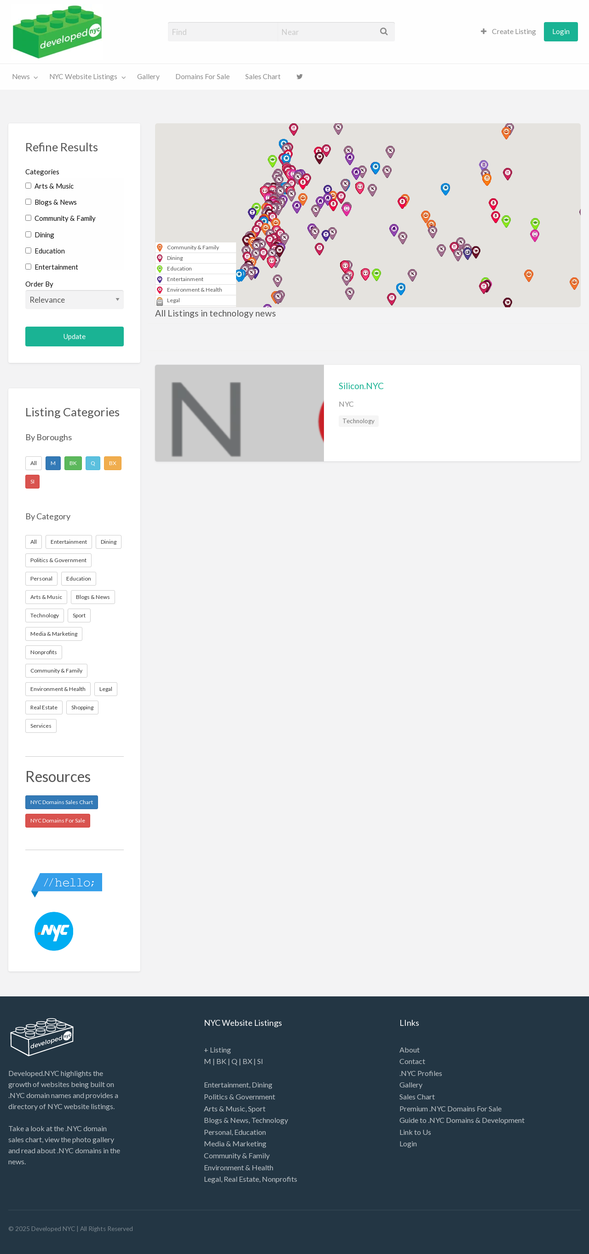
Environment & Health (58, 688)
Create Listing (508, 31)
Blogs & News (51, 202)
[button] (314, 233)
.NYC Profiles (420, 1073)
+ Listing (217, 1049)
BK (73, 463)
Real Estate (44, 707)
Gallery (148, 76)
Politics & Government (58, 560)
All (33, 463)
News (21, 76)
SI (32, 481)
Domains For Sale (202, 76)
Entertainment (51, 267)
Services (41, 725)
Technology (44, 615)
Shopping (82, 707)
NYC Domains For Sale (57, 820)
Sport (79, 615)
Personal (41, 578)
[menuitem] (508, 31)
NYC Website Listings (83, 76)
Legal (105, 688)
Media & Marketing (53, 633)
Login (561, 31)
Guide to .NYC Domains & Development (462, 1120)
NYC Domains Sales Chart (61, 802)
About (409, 1049)
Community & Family (60, 218)
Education (45, 251)
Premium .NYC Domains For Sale (450, 1108)
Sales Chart (263, 76)
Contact (412, 1061)
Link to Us (415, 1131)
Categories (42, 171)
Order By (74, 294)
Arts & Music (49, 186)
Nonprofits (43, 652)
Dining (39, 234)
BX (112, 463)
